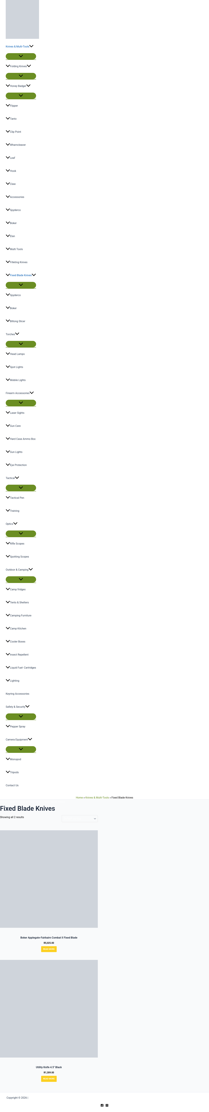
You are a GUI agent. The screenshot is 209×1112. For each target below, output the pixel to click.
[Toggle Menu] (21, 56)
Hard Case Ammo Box (21, 438)
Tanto (11, 118)
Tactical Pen (15, 497)
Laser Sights (15, 412)
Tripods (12, 772)
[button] (31, 46)
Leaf (10, 157)
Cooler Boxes (15, 641)
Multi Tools (14, 249)
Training (12, 510)
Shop (12, 801)
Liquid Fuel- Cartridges (21, 667)
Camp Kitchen (16, 628)
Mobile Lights (16, 380)
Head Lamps (15, 354)
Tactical (12, 478)
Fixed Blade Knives (21, 275)
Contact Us (12, 785)
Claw (11, 184)
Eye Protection (16, 465)
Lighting (12, 680)
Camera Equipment (19, 739)
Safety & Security (18, 706)
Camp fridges (16, 589)
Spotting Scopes (17, 556)
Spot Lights (14, 367)
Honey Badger (18, 86)
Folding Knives (18, 66)
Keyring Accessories (17, 693)
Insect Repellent (17, 654)
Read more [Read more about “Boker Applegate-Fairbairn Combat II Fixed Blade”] (49, 949)
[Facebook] (102, 1105)
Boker (11, 223)
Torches (12, 334)
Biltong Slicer (15, 321)
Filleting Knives (16, 262)
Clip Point (13, 131)
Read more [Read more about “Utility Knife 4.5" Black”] (49, 1078)
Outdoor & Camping (19, 569)
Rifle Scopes (15, 543)
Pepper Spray (15, 726)
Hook (11, 170)
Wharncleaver (16, 144)
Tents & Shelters (17, 602)
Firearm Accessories (20, 393)
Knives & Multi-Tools (19, 46)
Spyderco (13, 210)
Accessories (15, 197)
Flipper (12, 105)
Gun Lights (14, 452)
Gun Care (13, 425)
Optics (11, 523)
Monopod (13, 759)
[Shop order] (80, 818)
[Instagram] (106, 1105)
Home (79, 797)
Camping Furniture (18, 615)
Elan (10, 236)
